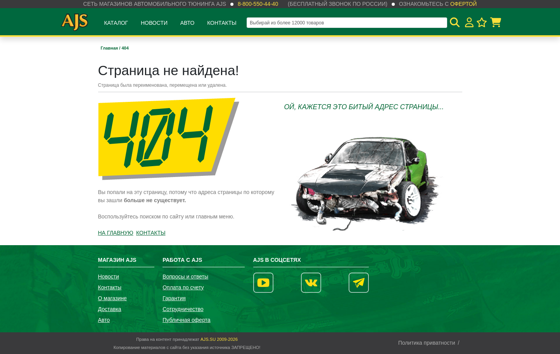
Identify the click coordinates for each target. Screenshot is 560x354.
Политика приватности (426, 343)
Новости (154, 23)
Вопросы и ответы (185, 276)
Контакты (222, 23)
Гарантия (174, 298)
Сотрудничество (182, 309)
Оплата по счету (183, 287)
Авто (187, 23)
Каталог (116, 23)
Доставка (109, 309)
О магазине (112, 298)
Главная (110, 48)
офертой (463, 4)
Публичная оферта (186, 320)
